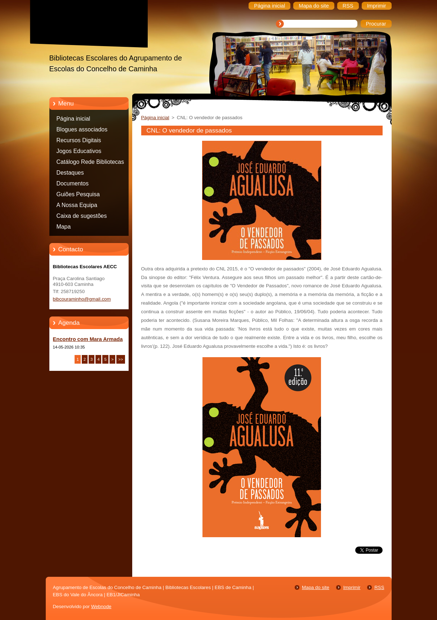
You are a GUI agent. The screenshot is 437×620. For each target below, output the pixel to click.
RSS (379, 587)
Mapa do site (315, 587)
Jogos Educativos (79, 151)
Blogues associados (82, 129)
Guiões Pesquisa (78, 194)
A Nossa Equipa (77, 205)
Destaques (70, 173)
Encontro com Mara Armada (88, 339)
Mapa (64, 227)
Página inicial (73, 119)
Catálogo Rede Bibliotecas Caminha (90, 163)
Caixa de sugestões (82, 216)
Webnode (101, 606)
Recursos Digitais (79, 140)
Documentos (73, 183)
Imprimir (352, 587)
